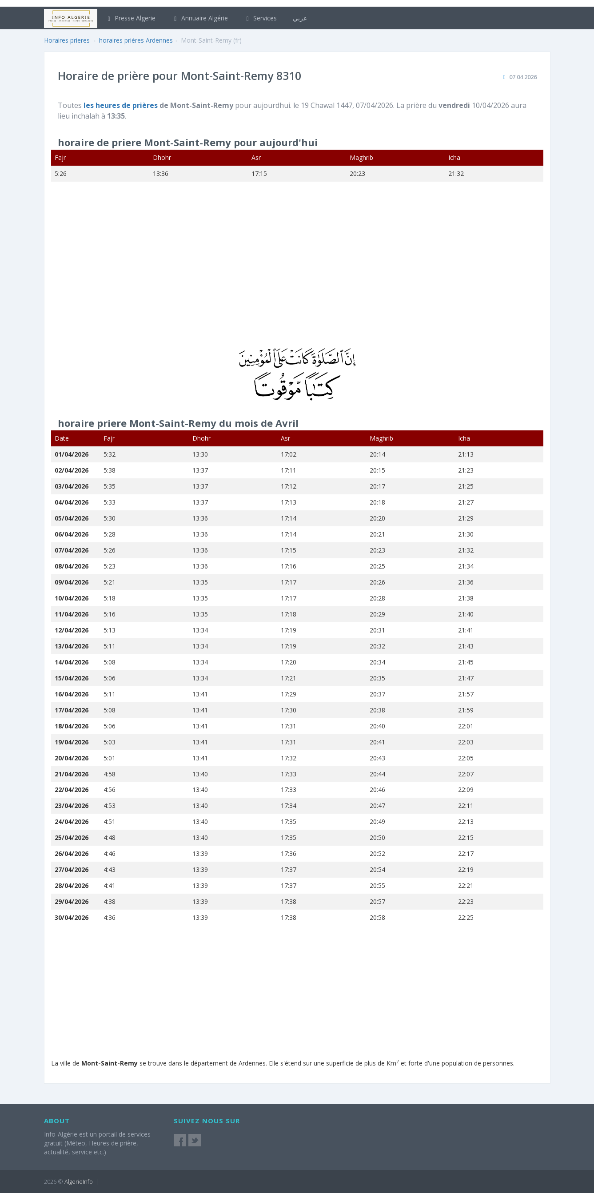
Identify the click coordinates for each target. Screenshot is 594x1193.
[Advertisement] (297, 270)
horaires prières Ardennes (136, 40)
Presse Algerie (130, 18)
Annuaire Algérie (199, 18)
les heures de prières (121, 105)
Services (260, 18)
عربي (300, 18)
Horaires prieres (67, 40)
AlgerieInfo (78, 1181)
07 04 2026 (523, 77)
